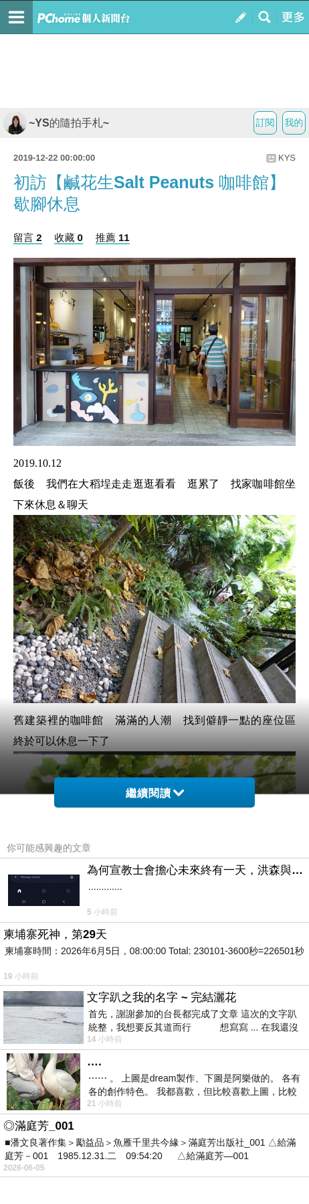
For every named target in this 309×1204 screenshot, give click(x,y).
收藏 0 (68, 237)
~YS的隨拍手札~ (56, 123)
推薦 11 (113, 237)
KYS (287, 158)
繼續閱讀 (155, 793)
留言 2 (27, 237)
